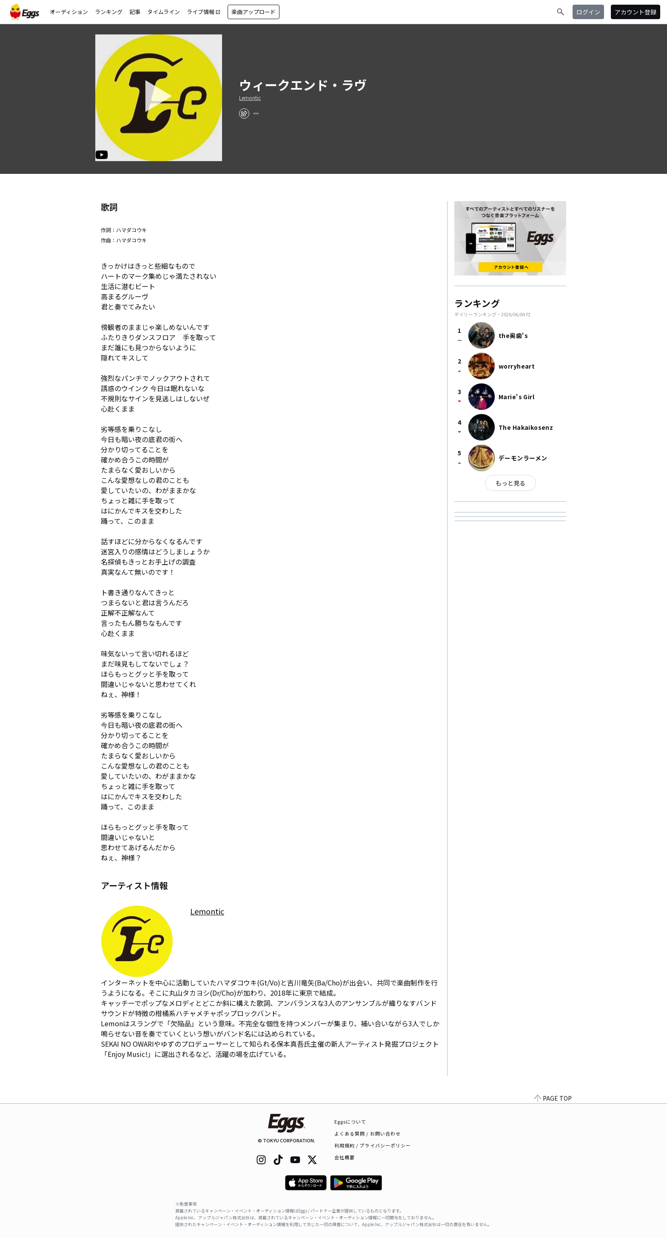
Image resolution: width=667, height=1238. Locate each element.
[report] (256, 113)
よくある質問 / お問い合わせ (367, 1133)
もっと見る (510, 483)
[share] (244, 113)
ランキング (109, 12)
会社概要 (344, 1157)
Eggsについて (350, 1121)
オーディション (69, 12)
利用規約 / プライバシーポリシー (372, 1145)
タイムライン (163, 12)
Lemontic (250, 97)
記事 (134, 12)
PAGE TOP (553, 1098)
